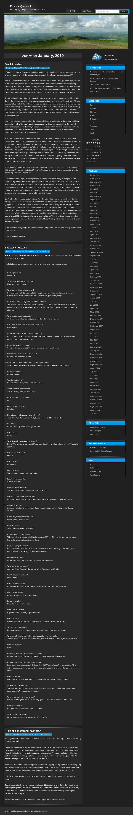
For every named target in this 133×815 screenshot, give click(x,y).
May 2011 (94, 207)
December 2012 (96, 186)
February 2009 (95, 277)
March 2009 (94, 273)
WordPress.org (95, 475)
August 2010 (95, 224)
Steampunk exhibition (19, 202)
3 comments (44, 251)
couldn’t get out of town (56, 167)
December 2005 (96, 396)
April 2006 (94, 382)
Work (92, 133)
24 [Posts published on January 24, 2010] (100, 155)
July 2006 (93, 372)
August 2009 (95, 256)
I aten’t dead (94, 92)
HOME (72, 11)
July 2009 (93, 259)
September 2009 (96, 252)
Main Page (87, 11)
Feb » (94, 162)
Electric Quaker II (20, 6)
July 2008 (93, 301)
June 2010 (94, 228)
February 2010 (95, 238)
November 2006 (96, 358)
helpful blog (59, 255)
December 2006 (96, 354)
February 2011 (95, 217)
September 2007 (96, 326)
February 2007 (95, 347)
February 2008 (95, 315)
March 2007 (94, 344)
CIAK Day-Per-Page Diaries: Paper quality (106, 88)
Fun (91, 105)
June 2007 (94, 337)
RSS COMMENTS (111, 59)
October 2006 (95, 361)
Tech (92, 123)
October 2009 (95, 249)
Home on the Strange (98, 448)
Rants (92, 116)
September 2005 (96, 407)
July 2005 (93, 414)
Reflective (94, 119)
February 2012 (95, 196)
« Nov (88, 162)
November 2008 (96, 287)
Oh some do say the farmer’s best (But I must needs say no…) (107, 73)
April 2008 (94, 309)
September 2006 (96, 365)
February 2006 (95, 389)
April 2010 (94, 235)
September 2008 (96, 294)
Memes (93, 112)
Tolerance (94, 126)
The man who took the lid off (100, 85)
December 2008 (96, 284)
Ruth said (14, 255)
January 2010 (95, 242)
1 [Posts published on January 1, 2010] (95, 146)
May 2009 (94, 266)
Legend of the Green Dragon (101, 451)
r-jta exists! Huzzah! (16, 247)
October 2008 (95, 291)
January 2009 (95, 280)
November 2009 (96, 245)
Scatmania (94, 434)
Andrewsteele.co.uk (97, 427)
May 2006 (94, 379)
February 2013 (95, 182)
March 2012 (94, 193)
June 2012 (94, 189)
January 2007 (95, 351)
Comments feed (96, 471)
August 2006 (95, 368)
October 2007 (95, 323)
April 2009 (94, 270)
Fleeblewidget (95, 431)
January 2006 (95, 393)
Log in (92, 464)
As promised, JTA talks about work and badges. (104, 79)
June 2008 (94, 305)
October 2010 (95, 221)
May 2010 (94, 231)
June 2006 (94, 375)
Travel (92, 130)
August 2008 (95, 298)
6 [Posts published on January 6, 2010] (91, 149)
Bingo (29, 811)
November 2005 (96, 400)
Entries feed (94, 468)
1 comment (45, 68)
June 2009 (94, 263)
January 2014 (95, 175)
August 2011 (95, 200)
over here (40, 255)
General (93, 108)
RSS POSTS (109, 56)
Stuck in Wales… (14, 64)
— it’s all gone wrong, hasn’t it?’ (23, 730)
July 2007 (93, 333)
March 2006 (94, 386)
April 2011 (94, 210)
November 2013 (96, 179)
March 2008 (94, 312)
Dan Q (45, 811)
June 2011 (94, 203)
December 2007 (96, 319)
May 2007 (94, 340)
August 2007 (95, 330)
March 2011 (94, 214)
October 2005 (95, 403)
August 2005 (95, 410)
